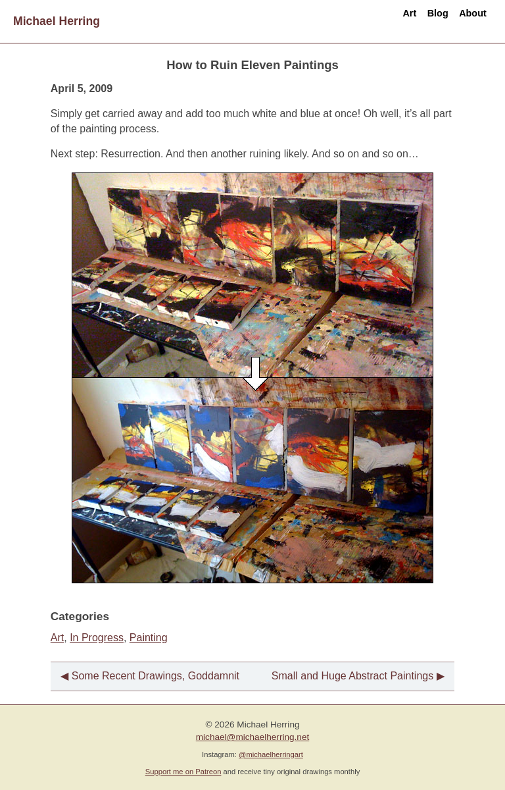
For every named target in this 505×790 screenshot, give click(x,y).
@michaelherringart (271, 754)
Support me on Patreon (183, 772)
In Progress (97, 637)
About (463, 21)
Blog (410, 21)
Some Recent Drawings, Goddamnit (155, 675)
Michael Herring (56, 21)
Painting (149, 637)
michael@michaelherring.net (252, 737)
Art (365, 21)
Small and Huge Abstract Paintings (352, 675)
